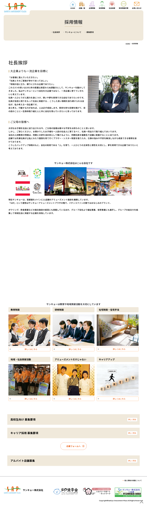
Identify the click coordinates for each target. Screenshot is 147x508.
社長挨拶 (56, 32)
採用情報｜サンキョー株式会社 (17, 8)
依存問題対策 (123, 8)
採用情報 (102, 8)
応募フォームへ (73, 446)
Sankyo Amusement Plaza (118, 500)
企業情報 (92, 8)
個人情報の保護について (133, 480)
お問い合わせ (137, 8)
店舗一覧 (82, 8)
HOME (72, 8)
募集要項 (90, 32)
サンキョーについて (73, 32)
